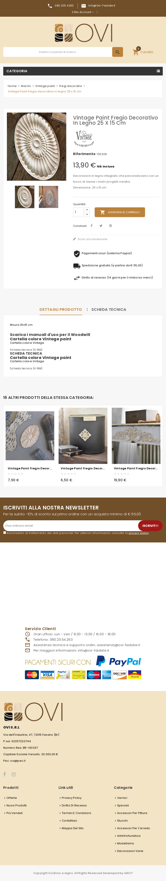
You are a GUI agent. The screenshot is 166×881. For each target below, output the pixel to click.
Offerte (11, 798)
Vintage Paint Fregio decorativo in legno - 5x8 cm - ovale (30, 468)
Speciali (123, 805)
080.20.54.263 (61, 639)
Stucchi (122, 821)
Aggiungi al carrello (120, 212)
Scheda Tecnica (108, 309)
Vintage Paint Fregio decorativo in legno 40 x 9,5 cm (136, 468)
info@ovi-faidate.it (101, 5)
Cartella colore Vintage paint (41, 339)
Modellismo (125, 843)
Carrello (142, 51)
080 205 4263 (64, 5)
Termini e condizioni (76, 813)
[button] (142, 52)
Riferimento (84, 154)
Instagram (14, 774)
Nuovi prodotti (16, 805)
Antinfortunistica (128, 836)
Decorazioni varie (130, 851)
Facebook (4, 774)
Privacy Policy (72, 798)
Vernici (122, 798)
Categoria (16, 71)
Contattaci (69, 821)
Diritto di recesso (74, 805)
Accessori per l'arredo (133, 828)
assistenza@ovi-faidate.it (118, 645)
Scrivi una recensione (92, 239)
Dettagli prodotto (61, 309)
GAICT (128, 873)
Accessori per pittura (132, 813)
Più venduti (14, 813)
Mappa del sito (73, 828)
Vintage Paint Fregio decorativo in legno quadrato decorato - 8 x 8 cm (83, 468)
